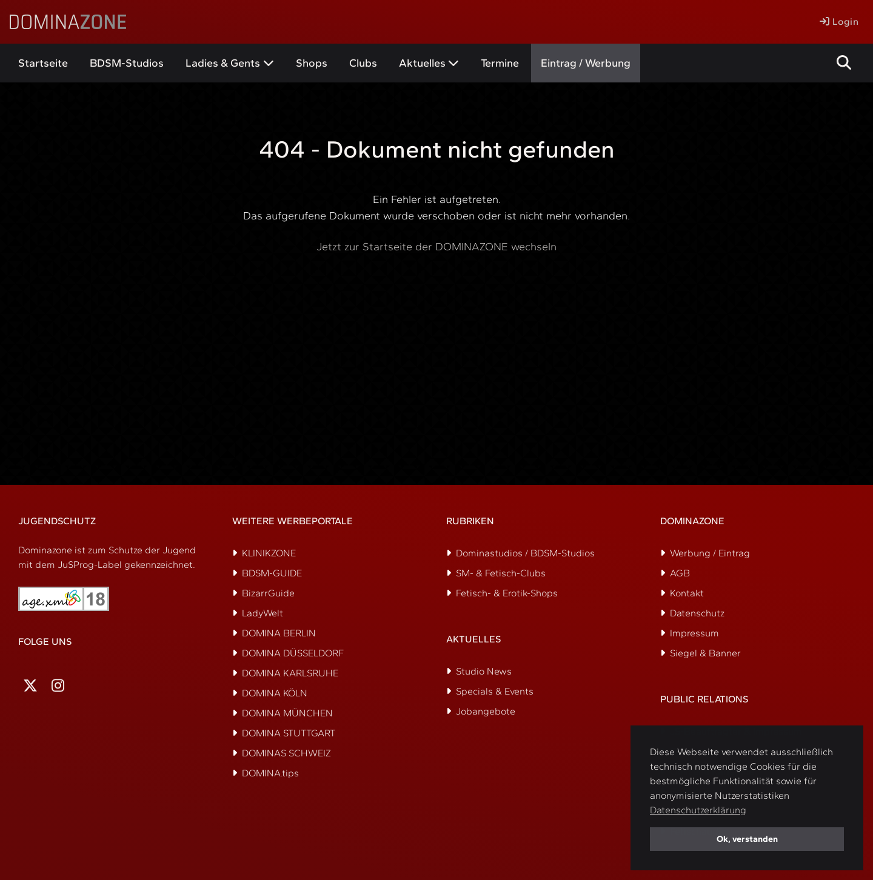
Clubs (363, 63)
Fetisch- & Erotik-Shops (507, 593)
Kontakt (687, 593)
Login (839, 21)
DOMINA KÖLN (274, 693)
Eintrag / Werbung (585, 63)
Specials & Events (495, 691)
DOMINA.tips (270, 773)
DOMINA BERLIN (279, 633)
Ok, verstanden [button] (747, 838)
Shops (311, 63)
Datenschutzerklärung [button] (698, 810)
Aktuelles (422, 63)
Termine (500, 63)
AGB (680, 573)
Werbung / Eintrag (710, 553)
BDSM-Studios (127, 63)
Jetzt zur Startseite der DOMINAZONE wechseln (436, 246)
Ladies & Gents (223, 63)
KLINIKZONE (269, 553)
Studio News (484, 671)
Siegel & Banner (705, 653)
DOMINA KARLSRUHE (290, 673)
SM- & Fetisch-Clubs (501, 573)
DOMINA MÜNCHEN (287, 713)
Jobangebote (485, 711)
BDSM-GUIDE (272, 573)
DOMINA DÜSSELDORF (293, 653)
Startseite (43, 63)
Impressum (694, 633)
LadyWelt (262, 613)
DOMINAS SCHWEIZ (286, 753)
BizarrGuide (268, 593)
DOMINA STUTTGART (288, 733)
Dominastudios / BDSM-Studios (525, 553)
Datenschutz (697, 613)
